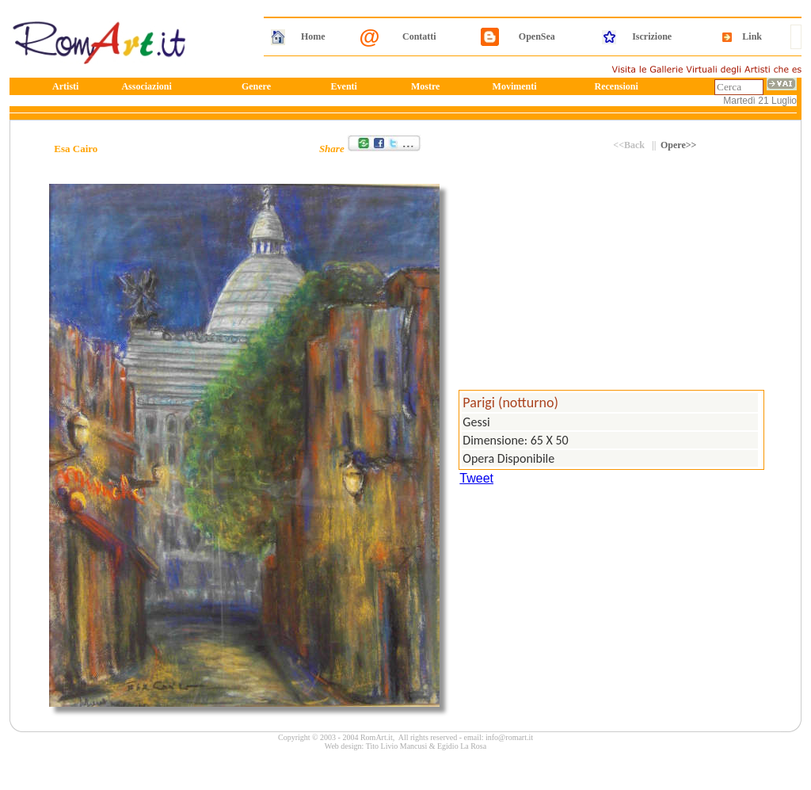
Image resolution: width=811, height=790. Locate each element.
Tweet (476, 478)
